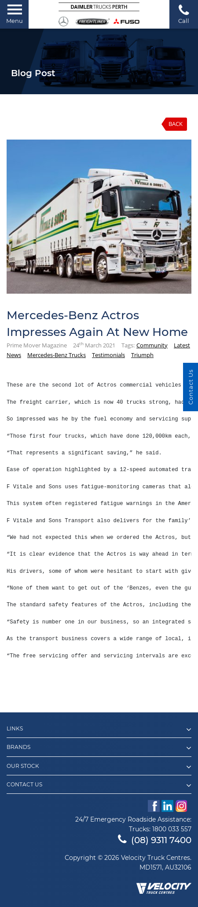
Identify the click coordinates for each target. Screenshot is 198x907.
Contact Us (99, 785)
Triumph (142, 355)
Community (152, 345)
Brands (99, 748)
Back (176, 124)
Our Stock (99, 767)
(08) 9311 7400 (154, 840)
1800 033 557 (171, 829)
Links (99, 730)
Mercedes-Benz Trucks (56, 355)
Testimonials (108, 355)
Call (183, 14)
